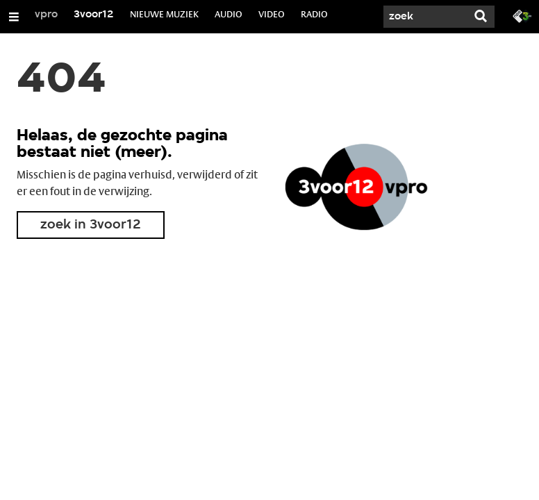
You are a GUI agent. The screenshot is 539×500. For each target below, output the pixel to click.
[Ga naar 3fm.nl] (522, 15)
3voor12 (94, 14)
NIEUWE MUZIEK (164, 13)
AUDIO (228, 13)
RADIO (314, 13)
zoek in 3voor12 (90, 225)
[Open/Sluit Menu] (14, 16)
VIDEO (271, 13)
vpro (46, 14)
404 (61, 80)
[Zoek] (425, 17)
